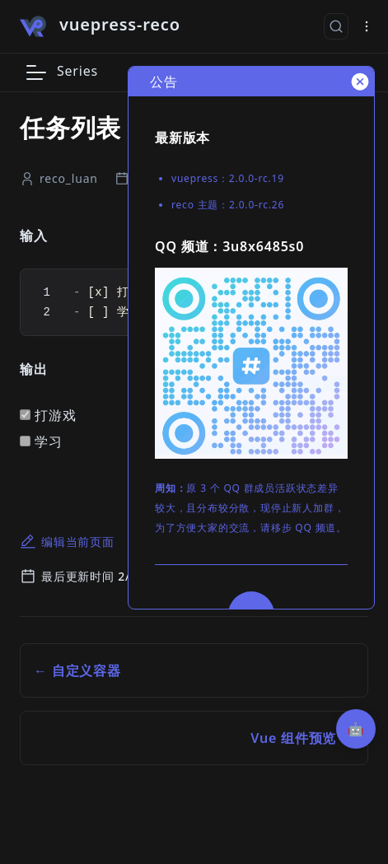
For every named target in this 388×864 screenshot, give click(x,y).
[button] (36, 72)
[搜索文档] (336, 26)
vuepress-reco (119, 24)
